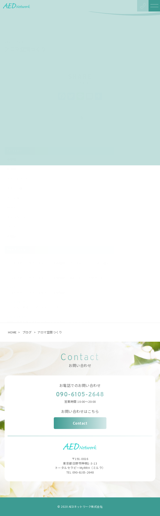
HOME (12, 332)
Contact (80, 423)
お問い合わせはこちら (80, 411)
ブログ (27, 332)
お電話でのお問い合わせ (80, 385)
